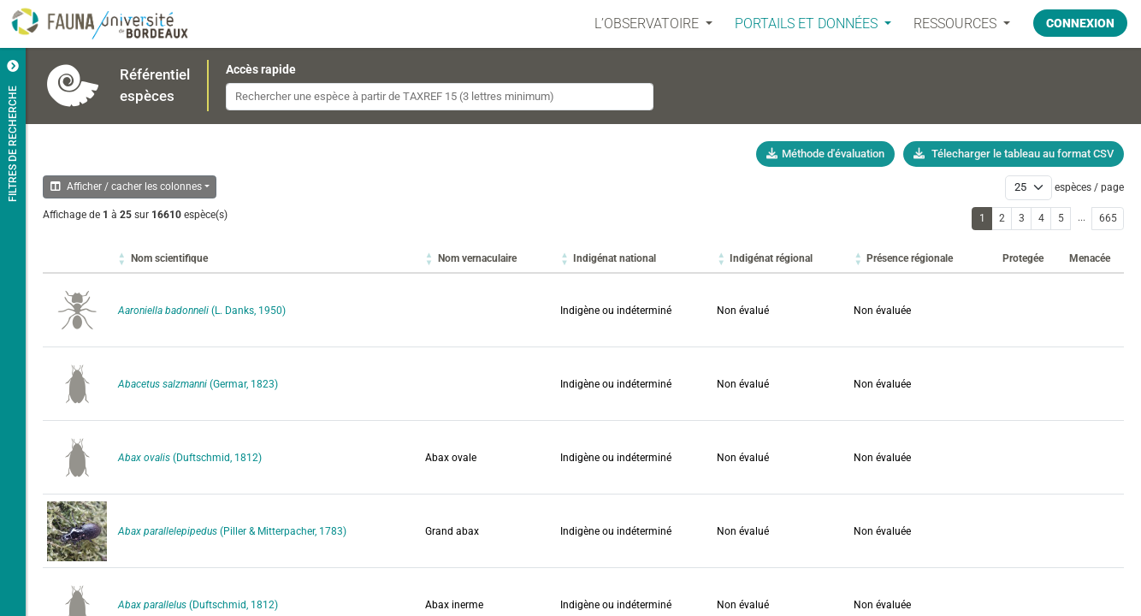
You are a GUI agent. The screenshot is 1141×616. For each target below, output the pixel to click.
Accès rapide (261, 69)
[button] (169, 258)
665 (1108, 218)
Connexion (1080, 23)
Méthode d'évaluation (825, 153)
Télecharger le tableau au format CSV (1013, 153)
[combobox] (439, 96)
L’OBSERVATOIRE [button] (647, 23)
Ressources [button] (956, 23)
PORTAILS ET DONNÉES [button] (807, 23)
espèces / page (1089, 187)
